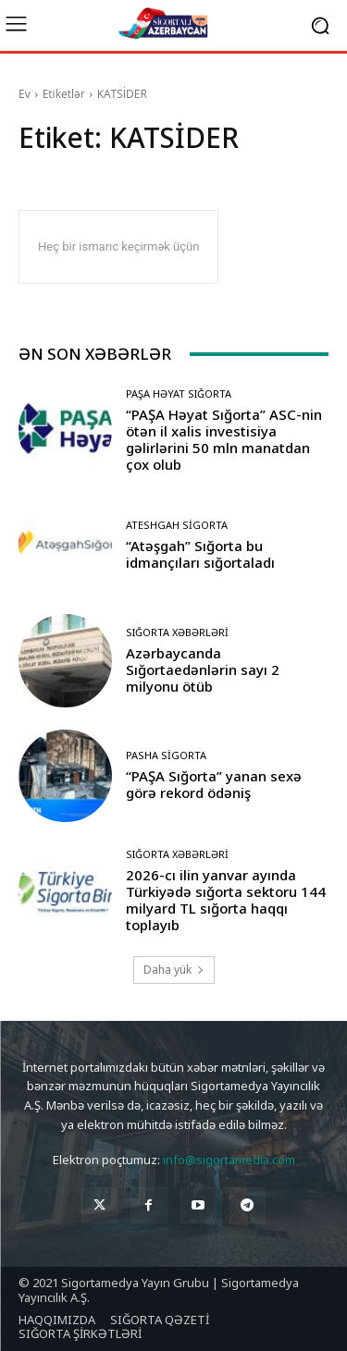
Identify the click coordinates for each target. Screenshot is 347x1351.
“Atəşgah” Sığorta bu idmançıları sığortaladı (200, 553)
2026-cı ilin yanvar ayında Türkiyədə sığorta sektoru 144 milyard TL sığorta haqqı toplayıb (226, 900)
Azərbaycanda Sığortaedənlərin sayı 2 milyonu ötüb (202, 669)
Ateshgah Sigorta (177, 525)
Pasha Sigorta (166, 755)
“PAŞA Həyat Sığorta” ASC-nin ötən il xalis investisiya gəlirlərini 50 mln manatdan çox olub (224, 439)
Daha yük (173, 969)
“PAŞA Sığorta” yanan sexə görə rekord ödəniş (214, 784)
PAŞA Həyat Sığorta (178, 393)
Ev (25, 94)
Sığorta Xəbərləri (177, 632)
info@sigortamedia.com (229, 1159)
